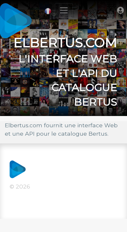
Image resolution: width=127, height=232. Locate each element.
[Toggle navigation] (64, 10)
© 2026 (20, 186)
